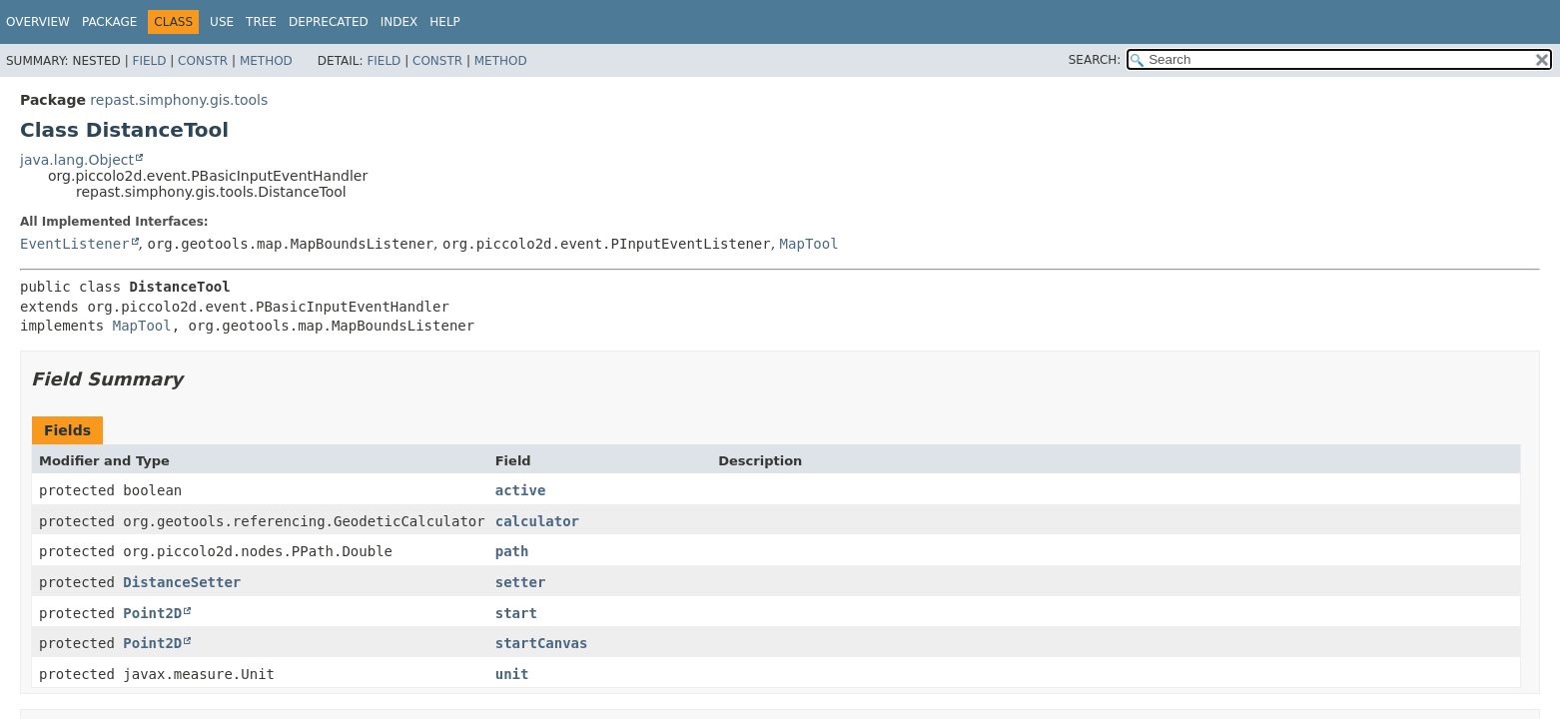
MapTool (809, 244)
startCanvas (541, 643)
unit (512, 674)
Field (149, 61)
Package (109, 22)
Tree (261, 22)
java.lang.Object (77, 160)
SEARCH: (1095, 60)
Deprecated (329, 22)
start (516, 613)
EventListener (75, 244)
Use (222, 22)
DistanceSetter (182, 582)
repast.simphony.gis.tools (179, 100)
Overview (38, 22)
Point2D (152, 613)
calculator (537, 521)
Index (399, 22)
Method (266, 61)
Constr (203, 61)
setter (520, 582)
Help (444, 22)
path (512, 551)
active (520, 490)
